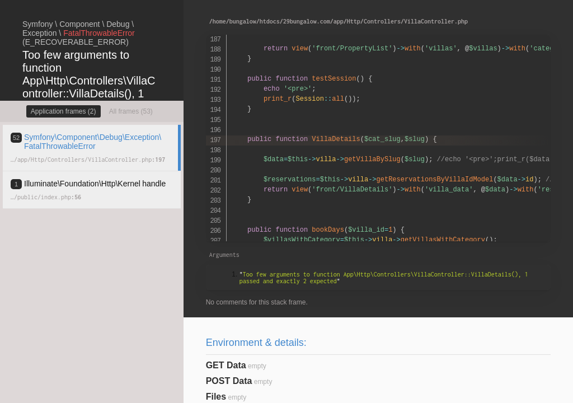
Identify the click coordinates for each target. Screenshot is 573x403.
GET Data (226, 365)
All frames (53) (131, 111)
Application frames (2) (63, 111)
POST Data (229, 381)
